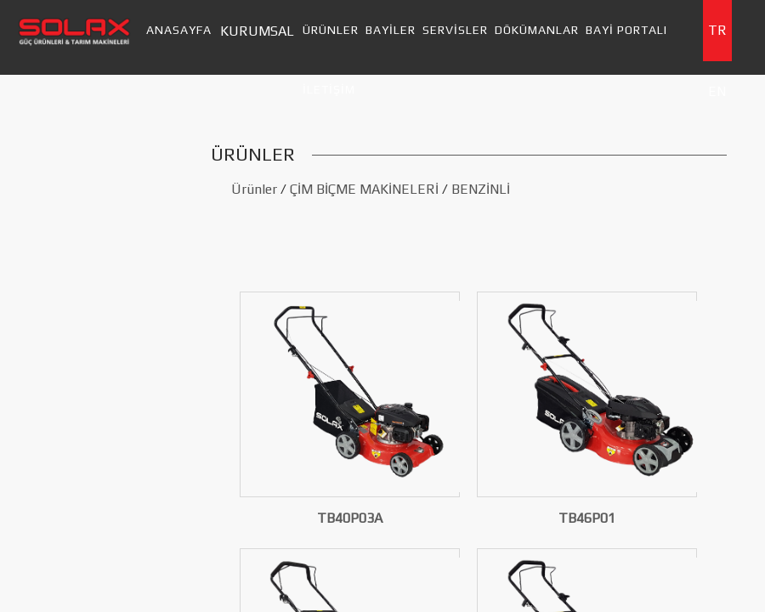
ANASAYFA (179, 30)
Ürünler (254, 189)
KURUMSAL (257, 31)
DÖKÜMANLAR (537, 30)
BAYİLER (391, 30)
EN (717, 91)
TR (717, 30)
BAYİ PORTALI (626, 30)
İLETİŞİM (329, 89)
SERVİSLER (455, 30)
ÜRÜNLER (331, 30)
